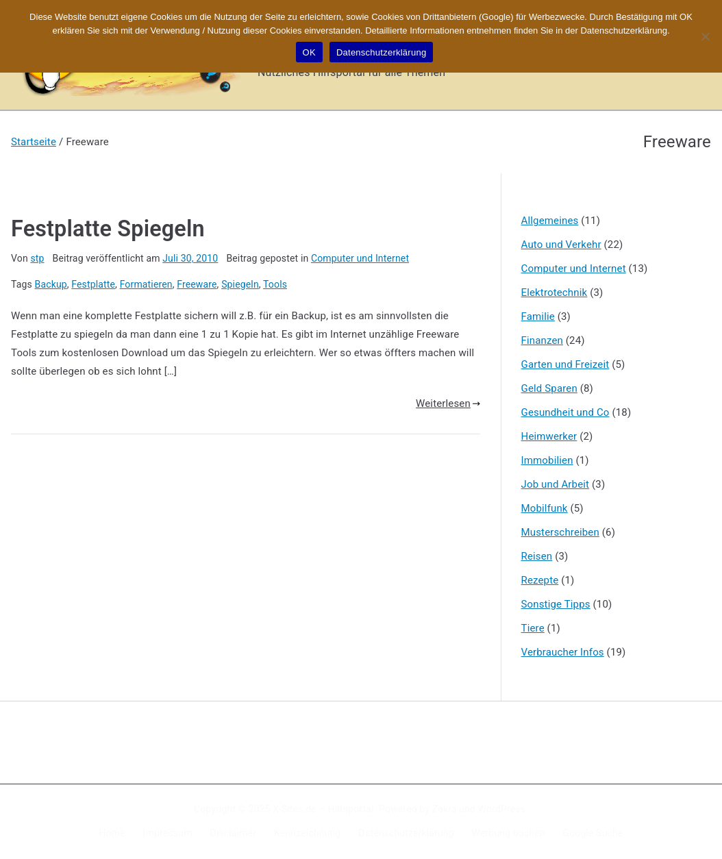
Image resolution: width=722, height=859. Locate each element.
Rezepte (540, 580)
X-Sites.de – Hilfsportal (323, 809)
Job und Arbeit (555, 484)
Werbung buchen (508, 832)
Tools (275, 284)
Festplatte (93, 284)
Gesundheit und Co (565, 412)
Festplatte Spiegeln (108, 229)
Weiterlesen (448, 403)
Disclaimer (233, 832)
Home (112, 832)
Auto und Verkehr (561, 244)
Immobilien (547, 460)
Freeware (196, 284)
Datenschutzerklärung (405, 832)
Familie (538, 316)
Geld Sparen (549, 388)
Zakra (444, 809)
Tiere (533, 628)
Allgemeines (550, 220)
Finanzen (542, 340)
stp (37, 258)
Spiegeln (240, 284)
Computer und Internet (360, 258)
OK (309, 52)
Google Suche (593, 832)
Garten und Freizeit (565, 364)
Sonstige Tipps (555, 604)
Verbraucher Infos (562, 652)
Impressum (167, 832)
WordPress (501, 809)
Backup (51, 284)
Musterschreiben (560, 532)
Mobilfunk (544, 508)
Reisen (537, 556)
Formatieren (146, 284)
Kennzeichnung (307, 832)
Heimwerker (549, 436)
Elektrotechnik (554, 292)
